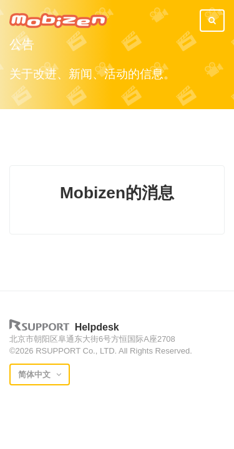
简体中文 (35, 374)
